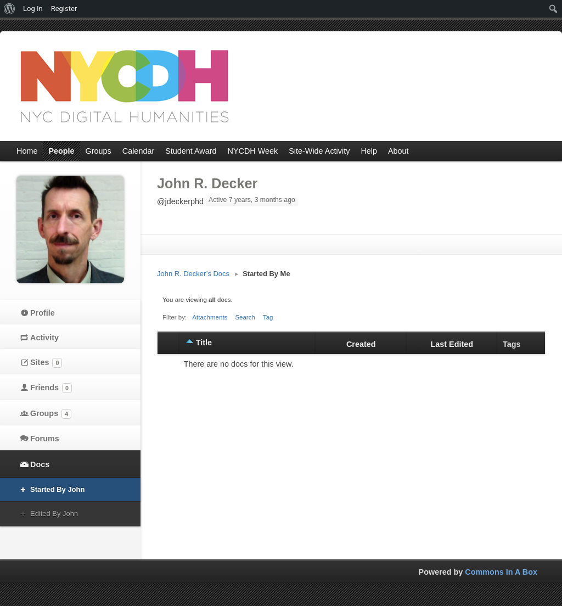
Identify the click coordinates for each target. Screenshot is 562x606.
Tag (268, 317)
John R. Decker (207, 183)
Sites (46, 363)
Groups (50, 414)
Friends (51, 388)
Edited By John (54, 513)
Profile (42, 312)
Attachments (209, 317)
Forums (44, 438)
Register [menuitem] (64, 8)
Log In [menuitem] (33, 8)
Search (245, 317)
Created (361, 344)
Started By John (57, 489)
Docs (39, 464)
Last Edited (451, 344)
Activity (44, 337)
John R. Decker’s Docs (193, 274)
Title (204, 342)
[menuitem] (9, 9)
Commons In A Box (501, 572)
